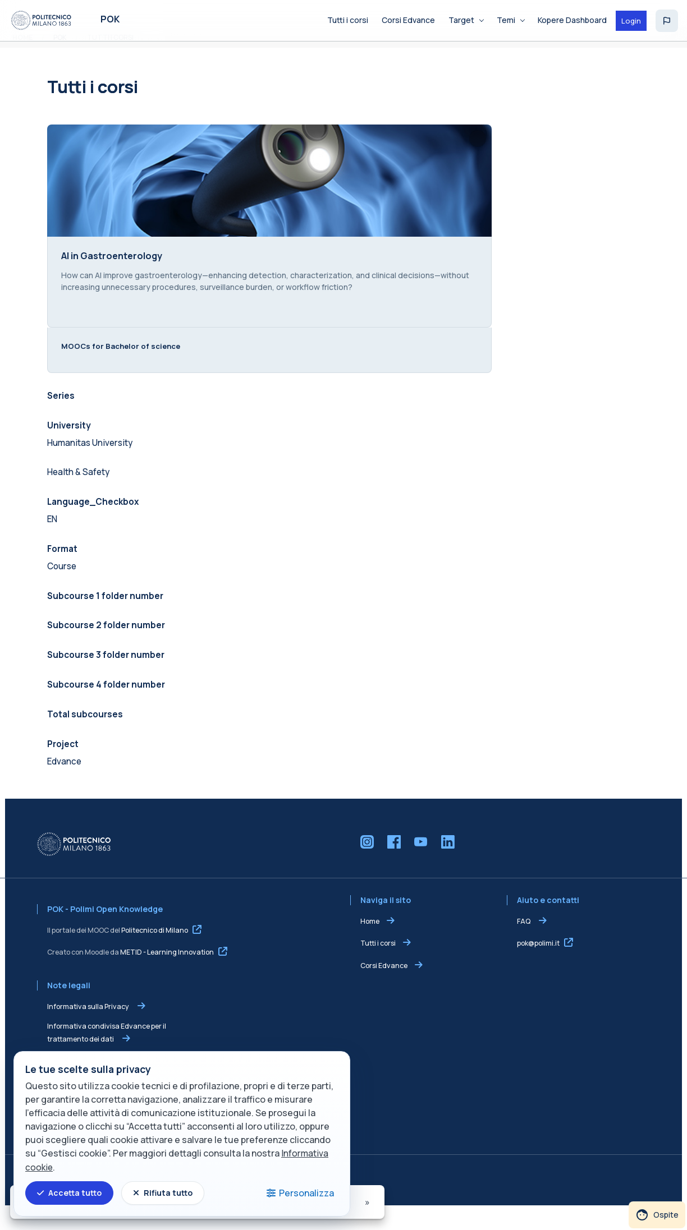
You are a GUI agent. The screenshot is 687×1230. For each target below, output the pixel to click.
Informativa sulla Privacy (83, 1030)
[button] (667, 21)
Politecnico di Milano (149, 954)
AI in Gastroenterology (106, 270)
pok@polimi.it (541, 967)
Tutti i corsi (378, 967)
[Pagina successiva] (368, 1202)
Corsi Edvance (383, 989)
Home (369, 945)
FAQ (527, 945)
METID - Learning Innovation (162, 976)
